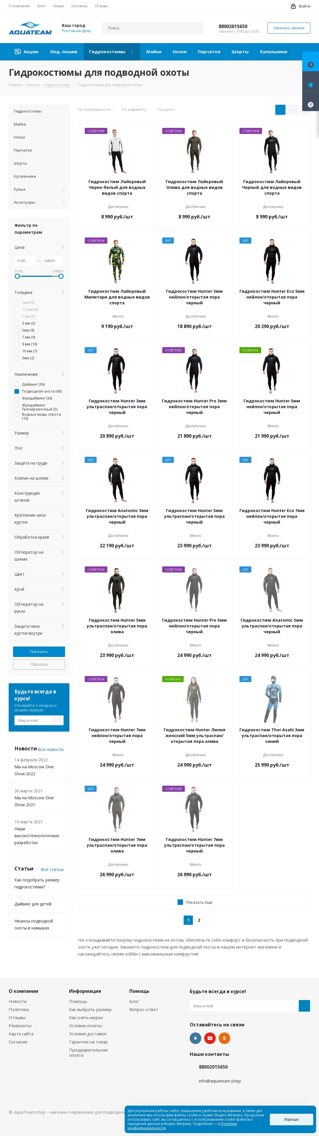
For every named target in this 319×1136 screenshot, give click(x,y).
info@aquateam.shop (220, 1081)
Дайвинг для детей (32, 904)
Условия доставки (87, 1033)
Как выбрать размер (90, 1009)
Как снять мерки (86, 1017)
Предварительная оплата (88, 1052)
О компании (23, 991)
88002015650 (233, 26)
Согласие (18, 1042)
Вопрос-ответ (143, 1009)
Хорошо (291, 1119)
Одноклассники (224, 1038)
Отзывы (17, 1017)
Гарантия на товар (88, 1042)
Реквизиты (20, 1025)
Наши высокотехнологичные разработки (36, 835)
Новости (18, 1001)
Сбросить (39, 664)
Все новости (51, 749)
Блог (134, 1001)
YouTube (210, 1038)
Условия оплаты (85, 1025)
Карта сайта (21, 1033)
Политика (19, 1009)
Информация (85, 991)
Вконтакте (195, 1038)
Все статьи (52, 869)
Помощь (78, 1001)
